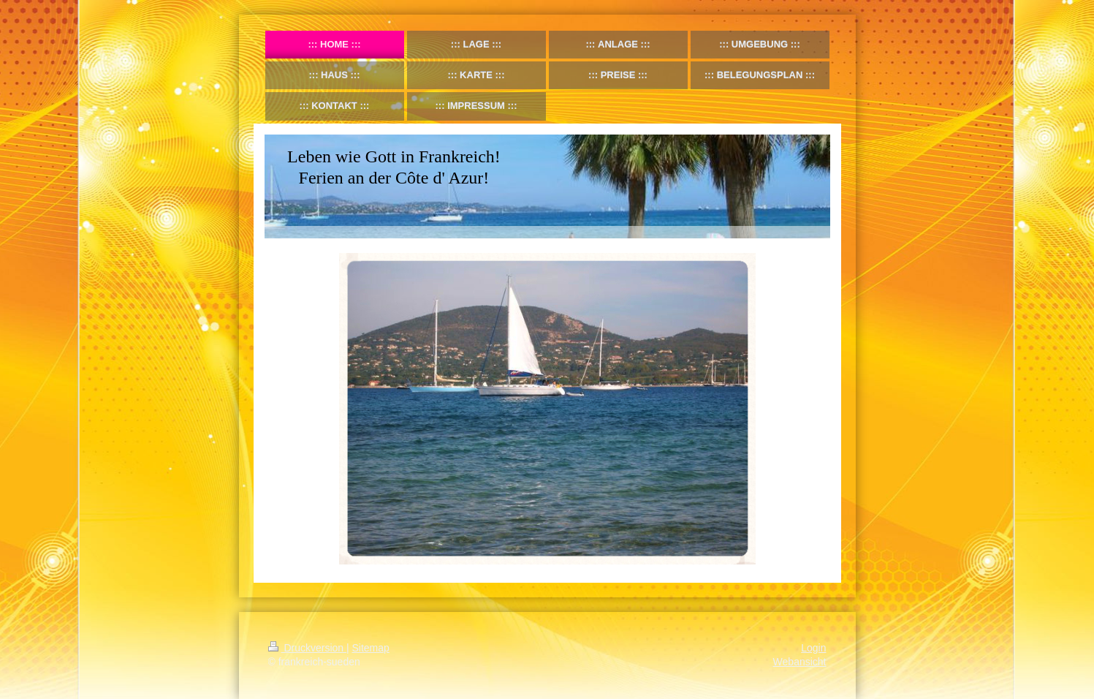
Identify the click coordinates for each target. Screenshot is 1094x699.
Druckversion (307, 648)
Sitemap (371, 648)
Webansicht (800, 662)
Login (813, 648)
